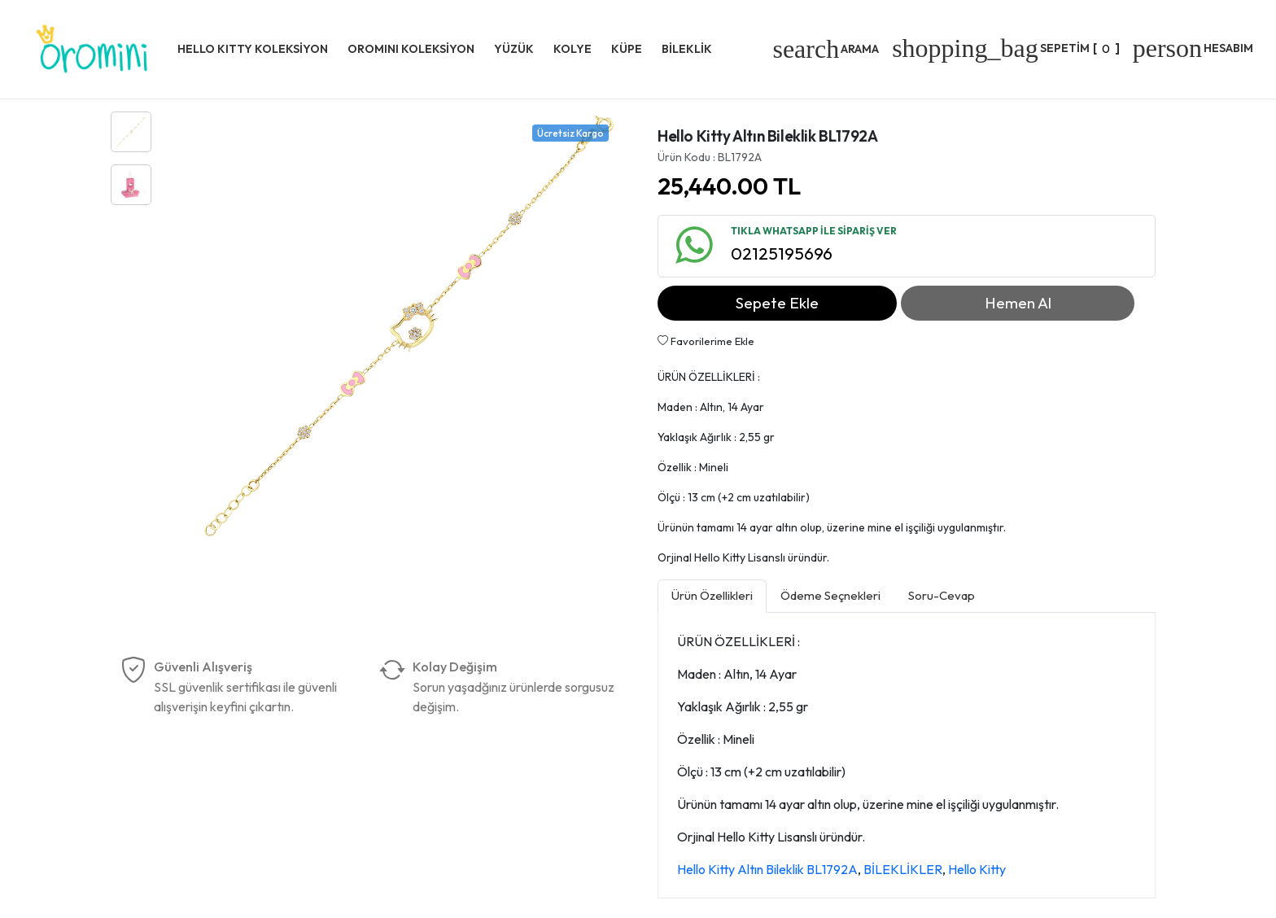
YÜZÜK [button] (514, 49)
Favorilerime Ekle (706, 341)
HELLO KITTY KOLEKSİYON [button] (252, 49)
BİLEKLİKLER (902, 869)
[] (1006, 48)
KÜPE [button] (626, 49)
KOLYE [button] (572, 49)
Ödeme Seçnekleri (830, 595)
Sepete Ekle (777, 303)
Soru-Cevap (941, 595)
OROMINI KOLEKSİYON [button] (410, 49)
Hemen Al (1018, 303)
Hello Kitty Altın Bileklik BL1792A (767, 869)
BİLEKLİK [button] (687, 49)
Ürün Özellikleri (712, 595)
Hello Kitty (977, 869)
